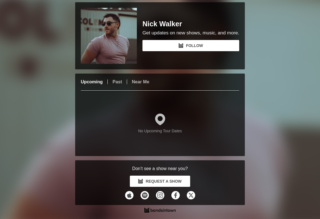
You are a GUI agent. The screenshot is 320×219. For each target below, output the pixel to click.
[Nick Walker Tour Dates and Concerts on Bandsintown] (160, 211)
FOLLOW (191, 45)
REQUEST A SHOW (159, 181)
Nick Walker (162, 23)
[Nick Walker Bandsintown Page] (111, 36)
